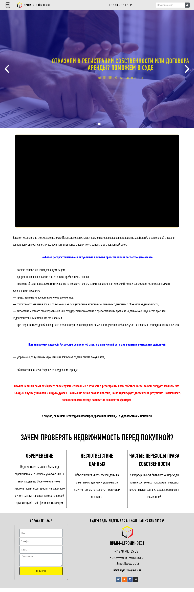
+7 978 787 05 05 (126, 551)
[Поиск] (187, 5)
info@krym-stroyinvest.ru (127, 570)
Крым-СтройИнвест (37, 5)
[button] (7, 5)
